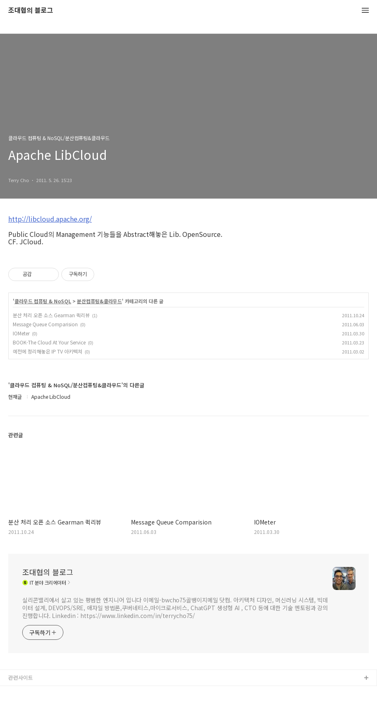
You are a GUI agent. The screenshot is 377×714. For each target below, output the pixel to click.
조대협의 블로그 (30, 10)
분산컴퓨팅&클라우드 (99, 301)
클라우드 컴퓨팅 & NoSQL (42, 301)
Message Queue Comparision (45, 324)
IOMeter (21, 333)
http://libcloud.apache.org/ (50, 218)
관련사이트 (20, 677)
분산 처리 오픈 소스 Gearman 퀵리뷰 (51, 314)
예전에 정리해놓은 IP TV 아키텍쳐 (47, 351)
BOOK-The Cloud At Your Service (49, 342)
